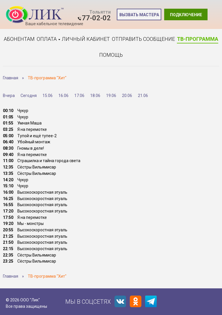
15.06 (47, 95)
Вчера (9, 95)
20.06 (127, 95)
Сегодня (29, 95)
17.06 (79, 95)
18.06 (95, 95)
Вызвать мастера (139, 14)
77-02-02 (96, 18)
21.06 (143, 95)
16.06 (63, 95)
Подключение (186, 14)
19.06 (111, 95)
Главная (10, 78)
